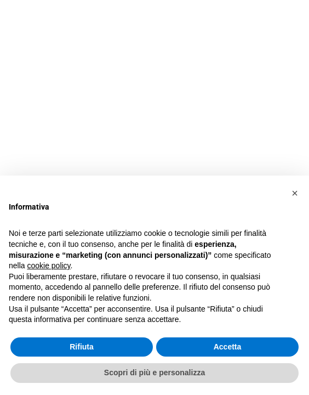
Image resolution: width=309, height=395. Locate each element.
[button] (295, 193)
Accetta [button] (228, 346)
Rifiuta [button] (82, 346)
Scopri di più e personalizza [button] (154, 372)
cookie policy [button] (48, 265)
